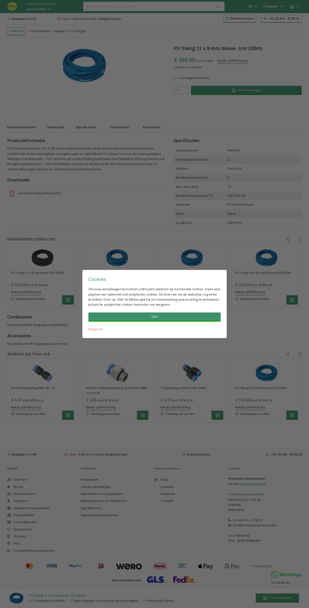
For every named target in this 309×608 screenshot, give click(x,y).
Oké (154, 316)
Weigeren (95, 329)
